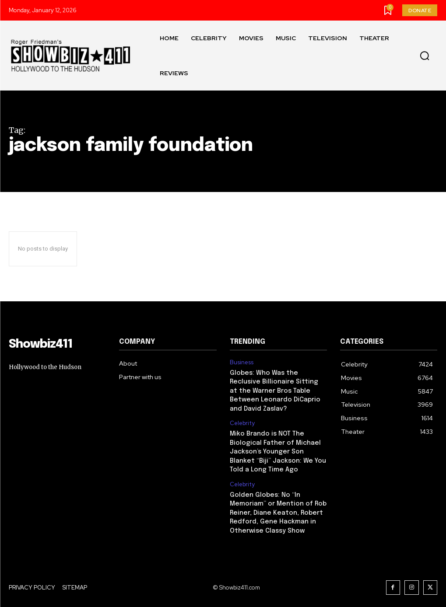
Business (241, 362)
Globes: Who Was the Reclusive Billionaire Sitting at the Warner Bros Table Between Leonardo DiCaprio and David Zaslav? (278, 390)
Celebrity (242, 421)
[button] (424, 56)
